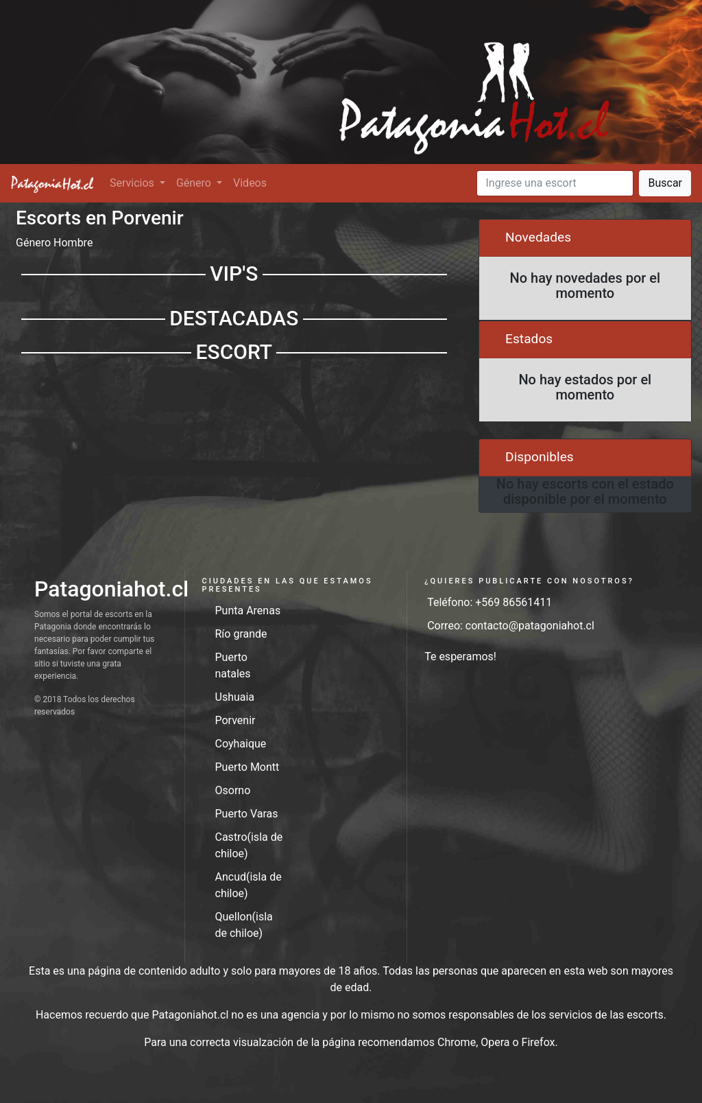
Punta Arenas (248, 610)
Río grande (241, 633)
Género (195, 182)
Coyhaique (241, 743)
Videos (250, 182)
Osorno (233, 790)
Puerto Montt (247, 767)
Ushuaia (235, 697)
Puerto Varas (246, 813)
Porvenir (235, 720)
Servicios (133, 182)
